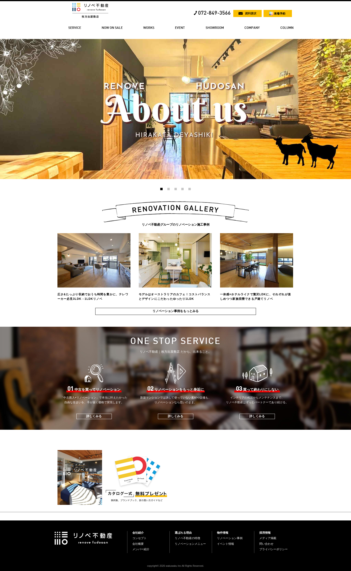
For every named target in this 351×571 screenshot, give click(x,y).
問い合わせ (266, 543)
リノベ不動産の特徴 (187, 538)
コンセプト (139, 538)
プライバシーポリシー (273, 549)
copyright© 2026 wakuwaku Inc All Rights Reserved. (175, 566)
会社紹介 (138, 532)
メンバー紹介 (140, 549)
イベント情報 (225, 543)
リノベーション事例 (230, 538)
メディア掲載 (267, 538)
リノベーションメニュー (190, 543)
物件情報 (222, 532)
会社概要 (138, 543)
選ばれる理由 (183, 532)
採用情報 (265, 532)
